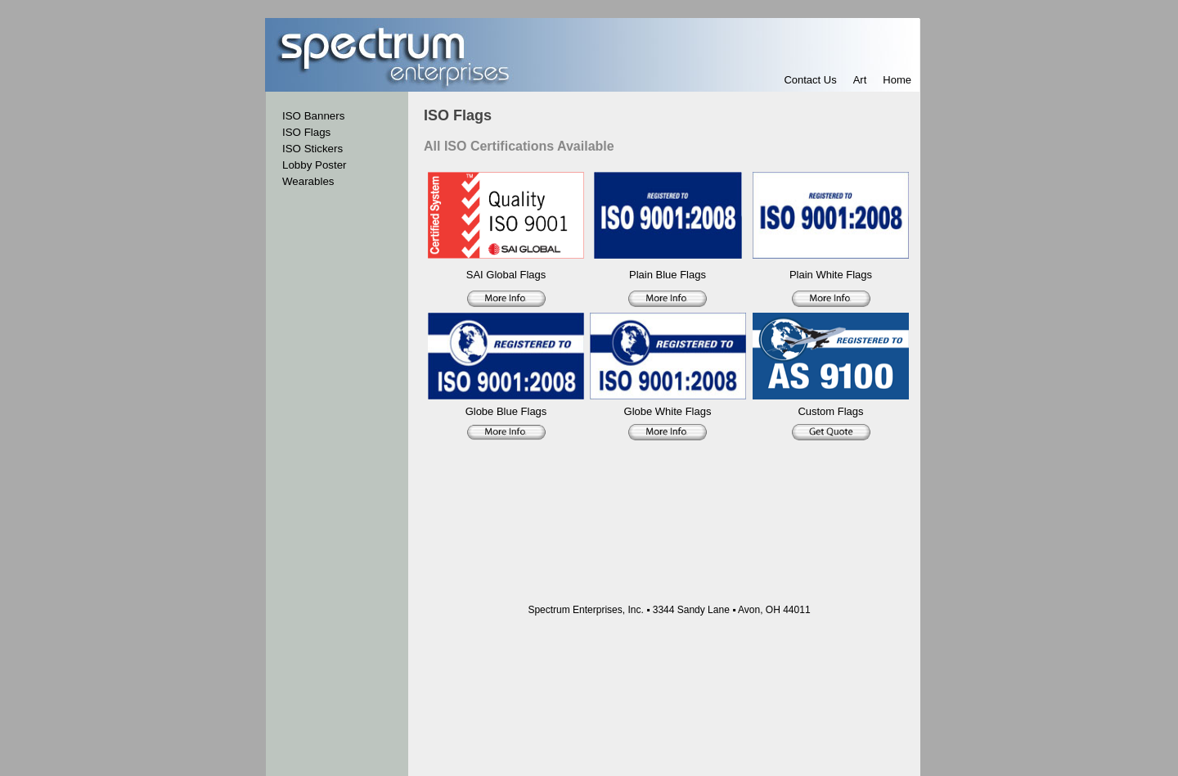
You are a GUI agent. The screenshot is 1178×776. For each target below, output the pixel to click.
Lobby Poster (314, 165)
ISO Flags (306, 132)
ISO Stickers (312, 148)
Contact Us (810, 80)
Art (860, 80)
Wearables (308, 181)
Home (897, 80)
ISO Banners (313, 116)
